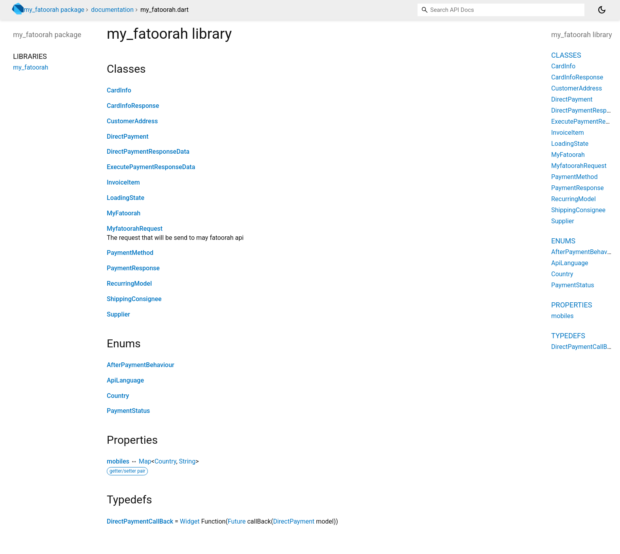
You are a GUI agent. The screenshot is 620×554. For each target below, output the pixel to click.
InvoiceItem (123, 182)
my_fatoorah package (54, 9)
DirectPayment (128, 136)
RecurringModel (129, 283)
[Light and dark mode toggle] (601, 10)
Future (237, 521)
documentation (112, 9)
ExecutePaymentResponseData (151, 167)
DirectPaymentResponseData (148, 151)
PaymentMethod (130, 252)
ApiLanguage (125, 380)
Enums (563, 241)
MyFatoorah (123, 213)
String (187, 461)
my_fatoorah (30, 67)
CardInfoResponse (133, 105)
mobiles (118, 461)
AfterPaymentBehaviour (140, 365)
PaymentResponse (133, 268)
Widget (190, 521)
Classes (566, 55)
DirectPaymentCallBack (140, 521)
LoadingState (125, 198)
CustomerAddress (132, 121)
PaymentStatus (128, 411)
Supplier (118, 314)
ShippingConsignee (134, 299)
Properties (571, 305)
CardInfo (119, 90)
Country (118, 395)
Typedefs (568, 336)
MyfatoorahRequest (135, 228)
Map (145, 461)
